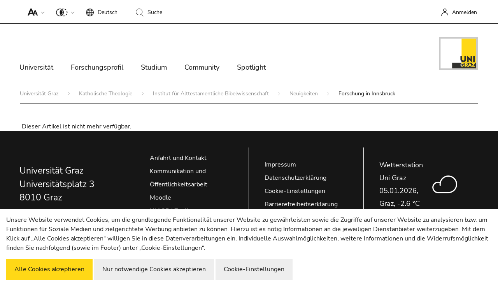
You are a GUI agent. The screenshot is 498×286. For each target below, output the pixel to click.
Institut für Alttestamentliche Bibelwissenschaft (211, 93)
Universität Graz (40, 93)
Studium (154, 67)
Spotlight (251, 67)
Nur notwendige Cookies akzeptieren (154, 269)
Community (201, 67)
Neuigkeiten (304, 93)
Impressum (280, 164)
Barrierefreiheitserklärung (301, 204)
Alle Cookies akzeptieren (49, 269)
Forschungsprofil (97, 67)
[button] (34, 11)
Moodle (160, 197)
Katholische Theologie (106, 93)
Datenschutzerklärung (295, 178)
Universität (36, 67)
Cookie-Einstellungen (295, 191)
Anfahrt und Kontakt (178, 158)
